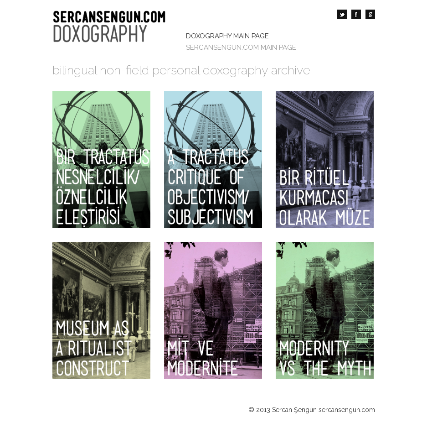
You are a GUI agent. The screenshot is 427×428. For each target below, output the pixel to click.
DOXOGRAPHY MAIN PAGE (227, 36)
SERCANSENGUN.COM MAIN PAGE (241, 47)
